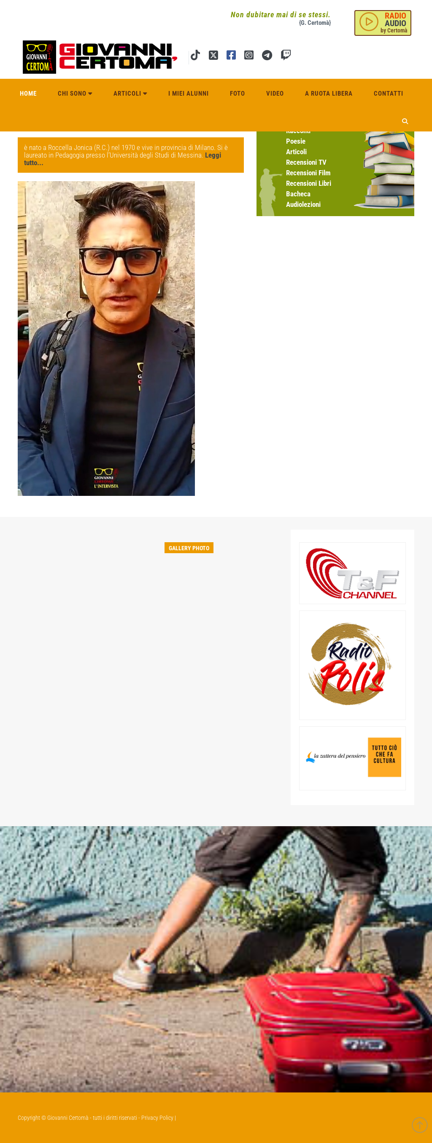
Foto (237, 93)
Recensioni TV (306, 162)
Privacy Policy (157, 1117)
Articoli (130, 93)
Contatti (388, 93)
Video (275, 93)
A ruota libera (329, 93)
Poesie (295, 141)
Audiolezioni (303, 204)
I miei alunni (188, 93)
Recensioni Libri (308, 183)
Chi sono (75, 93)
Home (28, 93)
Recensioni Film (308, 173)
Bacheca (298, 194)
